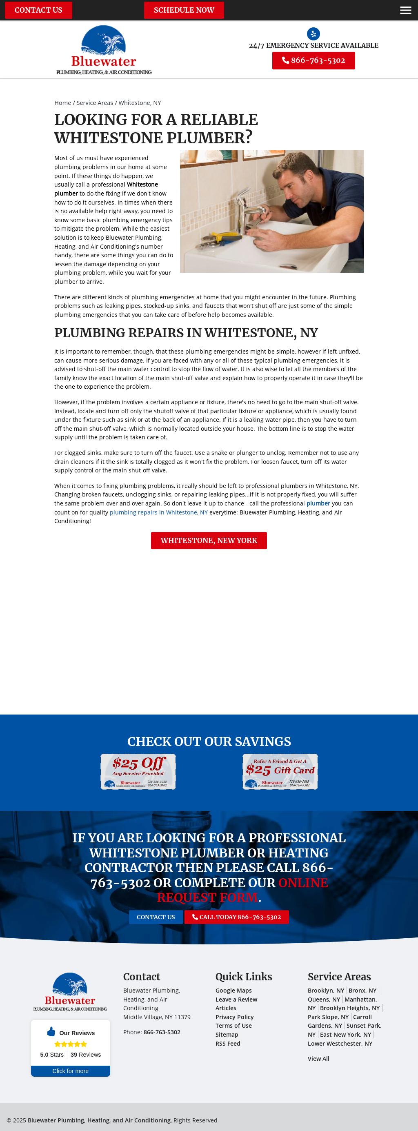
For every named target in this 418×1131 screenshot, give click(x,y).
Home (62, 103)
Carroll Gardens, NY (340, 1021)
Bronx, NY (362, 990)
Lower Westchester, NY (340, 1043)
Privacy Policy (235, 1017)
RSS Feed (228, 1043)
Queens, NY (324, 999)
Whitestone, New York (209, 540)
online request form (242, 890)
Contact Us (38, 10)
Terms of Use (234, 1025)
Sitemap (227, 1034)
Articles (226, 1008)
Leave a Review (236, 999)
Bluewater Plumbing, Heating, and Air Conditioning (99, 1120)
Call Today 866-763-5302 (223, 917)
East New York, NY (345, 1034)
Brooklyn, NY (326, 990)
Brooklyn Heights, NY (350, 1008)
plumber (318, 503)
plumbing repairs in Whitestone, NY (159, 512)
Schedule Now (184, 10)
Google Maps (234, 990)
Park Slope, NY (328, 1017)
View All (318, 1058)
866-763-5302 (313, 60)
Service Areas (95, 103)
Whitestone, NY (140, 103)
